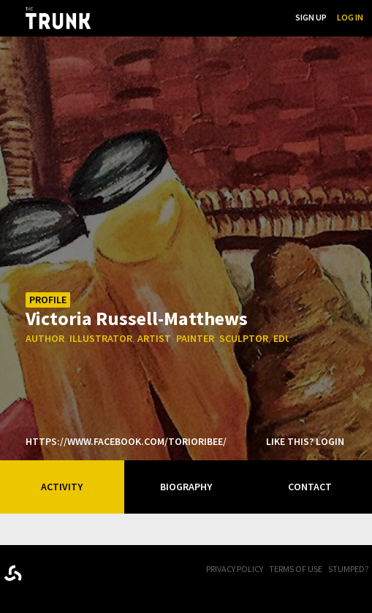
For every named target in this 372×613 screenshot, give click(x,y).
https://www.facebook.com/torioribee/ (126, 441)
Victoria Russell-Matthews (137, 317)
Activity (62, 486)
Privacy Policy (234, 568)
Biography (186, 486)
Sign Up (311, 17)
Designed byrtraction (13, 573)
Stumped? (348, 568)
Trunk (77, 570)
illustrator (100, 338)
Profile (48, 299)
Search (269, 17)
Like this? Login (305, 441)
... (210, 17)
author (45, 338)
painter (195, 338)
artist (154, 338)
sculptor (243, 338)
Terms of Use (295, 568)
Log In (350, 17)
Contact (310, 486)
